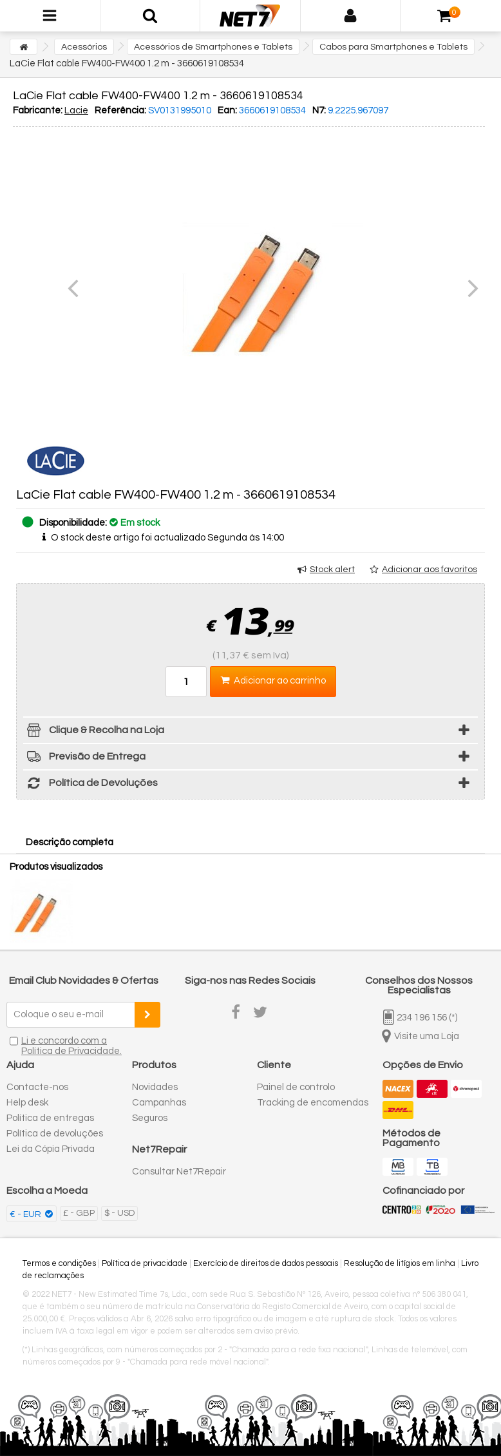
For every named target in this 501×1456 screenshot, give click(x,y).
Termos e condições (59, 1263)
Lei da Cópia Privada (50, 1149)
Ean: (227, 110)
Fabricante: (37, 110)
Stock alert (332, 569)
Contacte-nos (37, 1087)
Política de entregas (50, 1118)
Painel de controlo (296, 1087)
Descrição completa (69, 842)
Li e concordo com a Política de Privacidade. (71, 1046)
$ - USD (119, 1213)
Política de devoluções (54, 1133)
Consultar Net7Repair (179, 1171)
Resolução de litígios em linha (399, 1263)
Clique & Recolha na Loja (93, 732)
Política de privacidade (144, 1263)
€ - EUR (26, 1214)
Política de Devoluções (90, 785)
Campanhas (159, 1102)
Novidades (155, 1087)
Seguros (149, 1118)
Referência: (120, 110)
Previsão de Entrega (84, 759)
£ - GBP (79, 1213)
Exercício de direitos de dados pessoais (265, 1263)
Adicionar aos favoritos (429, 569)
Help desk (27, 1102)
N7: (319, 110)
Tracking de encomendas (312, 1102)
